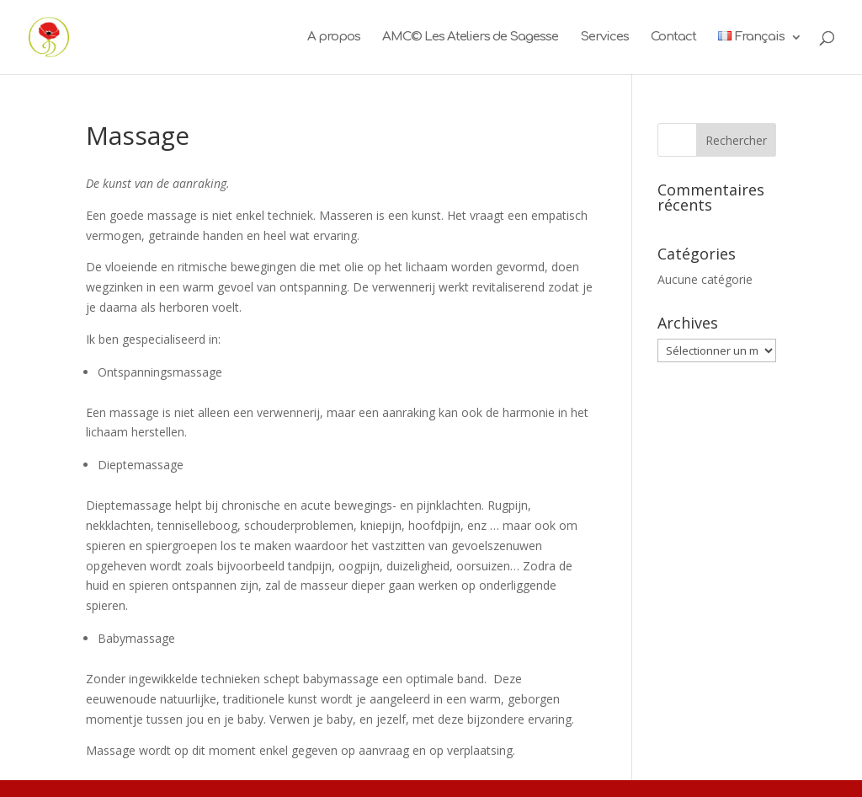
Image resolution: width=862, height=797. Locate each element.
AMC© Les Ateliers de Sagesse (470, 37)
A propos (333, 37)
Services (604, 37)
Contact (673, 37)
